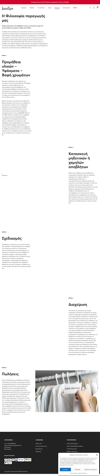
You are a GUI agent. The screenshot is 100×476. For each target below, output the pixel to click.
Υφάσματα (38, 451)
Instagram (7, 449)
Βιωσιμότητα (39, 449)
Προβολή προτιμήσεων (90, 469)
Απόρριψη (77, 469)
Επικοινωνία (66, 7)
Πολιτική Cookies (73, 473)
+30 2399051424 (11, 443)
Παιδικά (32, 7)
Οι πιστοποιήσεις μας (41, 446)
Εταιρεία (57, 7)
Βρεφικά (23, 7)
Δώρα (49, 7)
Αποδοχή (65, 469)
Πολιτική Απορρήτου (82, 473)
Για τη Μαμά (41, 7)
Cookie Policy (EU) (72, 449)
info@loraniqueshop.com (15, 445)
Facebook (7, 447)
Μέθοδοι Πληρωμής (72, 451)
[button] (97, 455)
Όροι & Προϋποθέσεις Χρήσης (75, 446)
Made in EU (39, 443)
